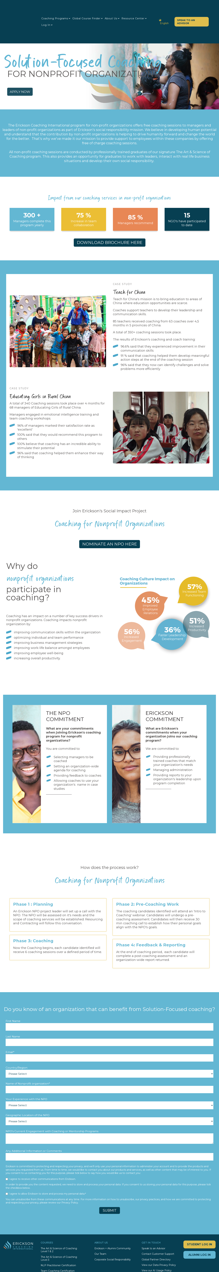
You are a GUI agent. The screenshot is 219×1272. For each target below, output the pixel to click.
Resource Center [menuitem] (135, 6)
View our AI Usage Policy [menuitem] (157, 1246)
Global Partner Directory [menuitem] (156, 1235)
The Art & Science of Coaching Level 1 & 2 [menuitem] (59, 1226)
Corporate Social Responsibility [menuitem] (112, 1235)
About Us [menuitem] (113, 6)
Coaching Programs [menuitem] (56, 6)
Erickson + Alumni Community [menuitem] (112, 1224)
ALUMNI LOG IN (199, 1230)
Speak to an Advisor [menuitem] (153, 1224)
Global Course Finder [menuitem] (88, 6)
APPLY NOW (27, 66)
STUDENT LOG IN (199, 1220)
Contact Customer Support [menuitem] (158, 1229)
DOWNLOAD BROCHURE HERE (109, 218)
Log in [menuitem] (47, 13)
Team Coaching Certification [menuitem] (58, 1246)
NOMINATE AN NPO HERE (109, 519)
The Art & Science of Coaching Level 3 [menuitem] (59, 1234)
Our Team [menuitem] (100, 1229)
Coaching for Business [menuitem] (54, 1257)
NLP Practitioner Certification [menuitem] (58, 1241)
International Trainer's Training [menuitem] (58, 1252)
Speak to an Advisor (184, 10)
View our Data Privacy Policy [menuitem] (159, 1240)
